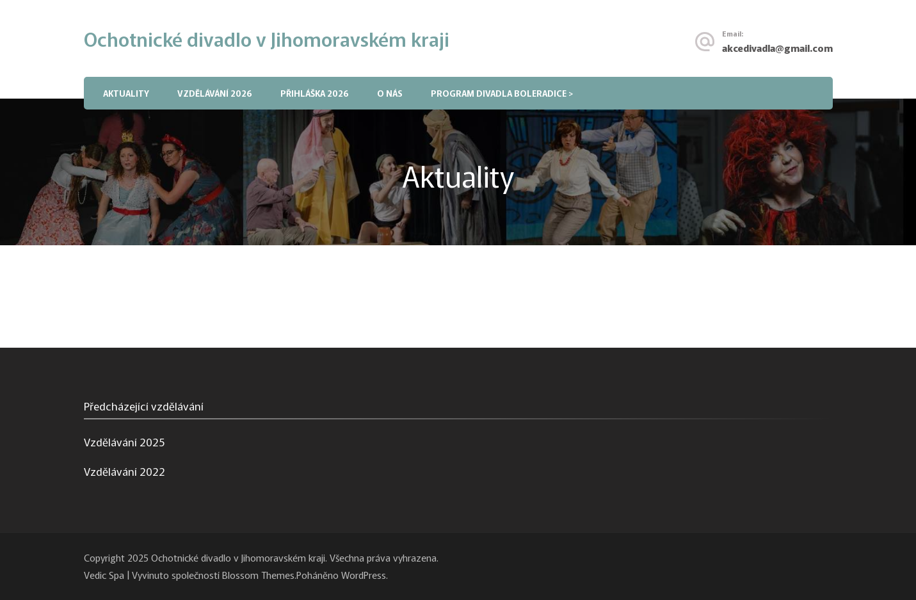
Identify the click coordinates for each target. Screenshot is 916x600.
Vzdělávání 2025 (124, 442)
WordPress (363, 574)
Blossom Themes (258, 574)
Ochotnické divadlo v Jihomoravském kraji (266, 38)
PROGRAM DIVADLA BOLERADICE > (502, 93)
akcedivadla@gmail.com (777, 47)
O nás (390, 93)
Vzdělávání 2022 (124, 471)
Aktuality (126, 93)
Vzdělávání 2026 (214, 93)
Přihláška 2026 (314, 93)
